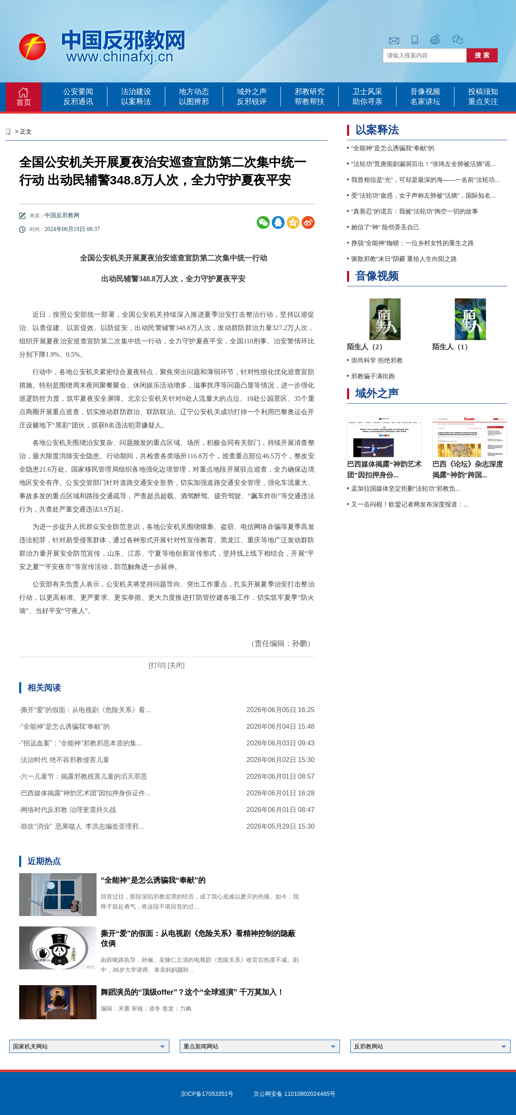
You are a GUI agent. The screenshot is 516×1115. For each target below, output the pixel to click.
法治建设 (136, 91)
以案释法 (136, 101)
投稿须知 (483, 91)
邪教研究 (310, 91)
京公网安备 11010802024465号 (294, 1093)
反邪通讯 (78, 101)
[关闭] (175, 665)
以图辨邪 (194, 101)
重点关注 (483, 101)
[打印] (157, 665)
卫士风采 (367, 91)
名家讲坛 (425, 101)
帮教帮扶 (310, 101)
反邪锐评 (252, 101)
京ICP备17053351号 (207, 1093)
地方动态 (194, 91)
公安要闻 (78, 91)
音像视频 (425, 91)
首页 (23, 102)
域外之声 (252, 91)
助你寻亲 (367, 101)
